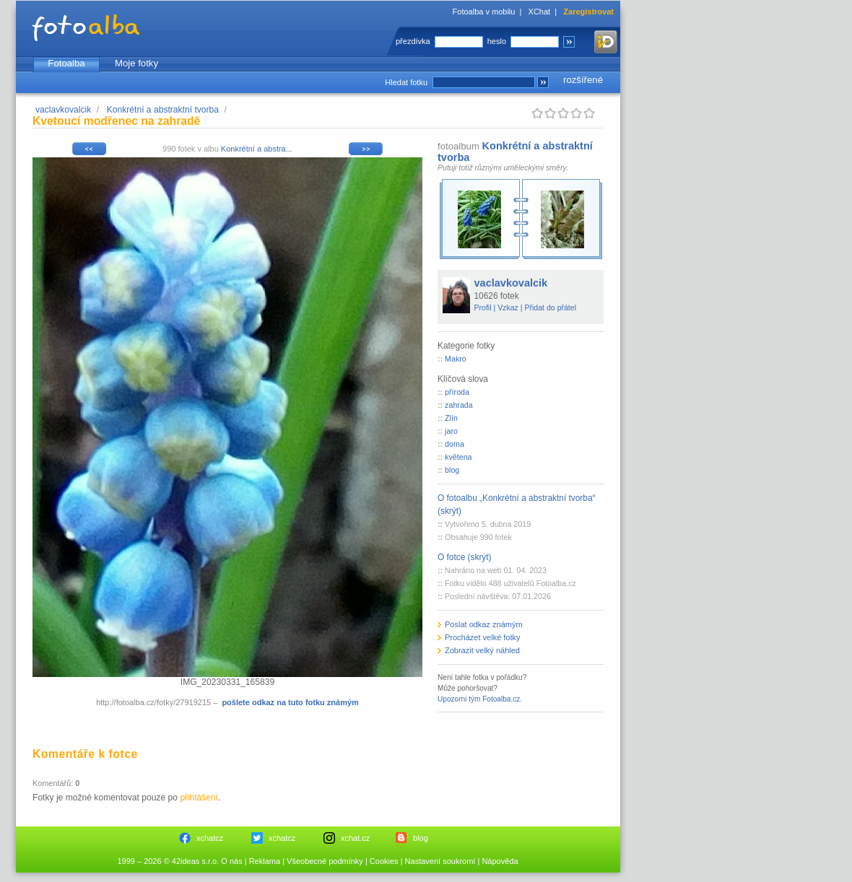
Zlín (451, 418)
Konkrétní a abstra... (256, 148)
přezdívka (413, 41)
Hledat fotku (406, 82)
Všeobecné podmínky (325, 861)
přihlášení (198, 798)
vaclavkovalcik (63, 110)
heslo (496, 41)
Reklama (264, 861)
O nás (231, 861)
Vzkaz (507, 307)
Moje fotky (136, 63)
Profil (483, 307)
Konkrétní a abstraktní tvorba (163, 110)
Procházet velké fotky (483, 637)
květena (458, 457)
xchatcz (209, 838)
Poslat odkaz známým (484, 624)
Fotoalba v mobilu (484, 11)
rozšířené (583, 79)
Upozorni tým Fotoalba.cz (479, 699)
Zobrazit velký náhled (482, 650)
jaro (451, 431)
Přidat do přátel (550, 307)
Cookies (384, 861)
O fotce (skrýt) (465, 557)
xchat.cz (355, 838)
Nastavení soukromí (440, 861)
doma (454, 444)
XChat (540, 11)
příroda (457, 392)
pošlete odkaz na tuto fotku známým (290, 702)
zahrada (459, 405)
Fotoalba (66, 63)
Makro (455, 358)
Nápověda (500, 861)
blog (452, 470)
